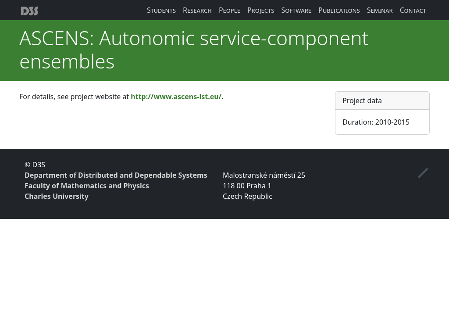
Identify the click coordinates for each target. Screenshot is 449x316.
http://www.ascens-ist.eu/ (176, 96)
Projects (260, 10)
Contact (413, 10)
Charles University (57, 196)
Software (296, 10)
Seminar (380, 10)
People (229, 10)
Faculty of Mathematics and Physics (87, 185)
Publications (339, 10)
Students (161, 10)
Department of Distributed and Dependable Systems (116, 175)
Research (197, 10)
